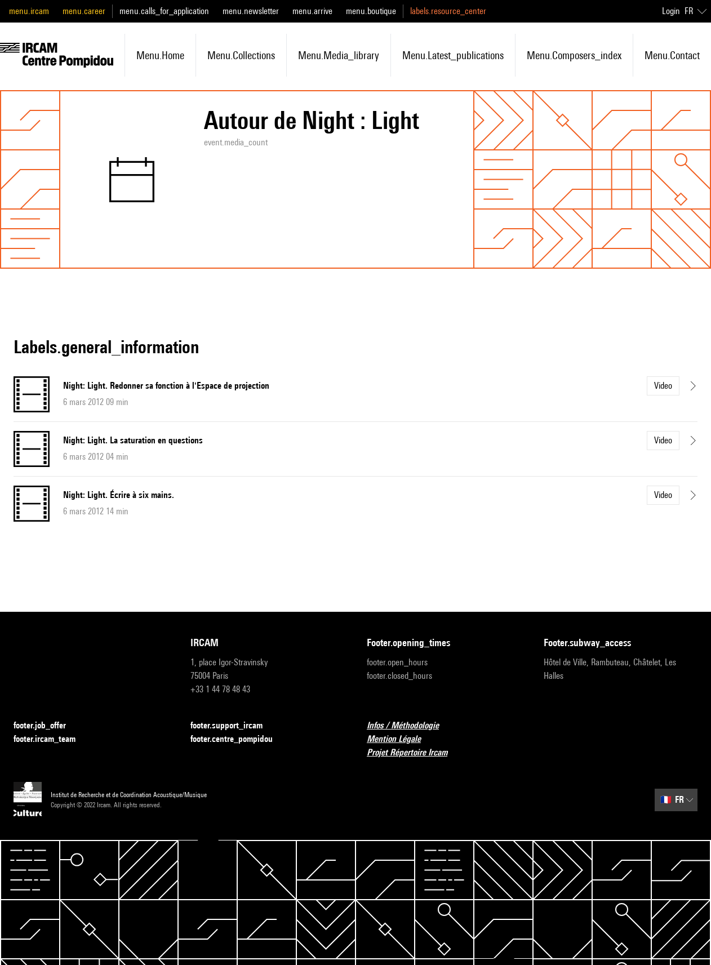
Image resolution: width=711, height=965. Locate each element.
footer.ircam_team (51, 739)
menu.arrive (312, 11)
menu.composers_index (574, 55)
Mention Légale (400, 739)
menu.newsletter (251, 11)
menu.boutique (371, 11)
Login (671, 11)
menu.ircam (29, 11)
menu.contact (672, 55)
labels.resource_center (448, 11)
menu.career (84, 11)
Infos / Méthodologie (409, 726)
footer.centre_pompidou (238, 739)
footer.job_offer (46, 726)
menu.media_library (338, 55)
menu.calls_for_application (164, 11)
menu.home (160, 55)
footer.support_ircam (233, 726)
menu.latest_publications (453, 55)
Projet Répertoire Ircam (414, 753)
